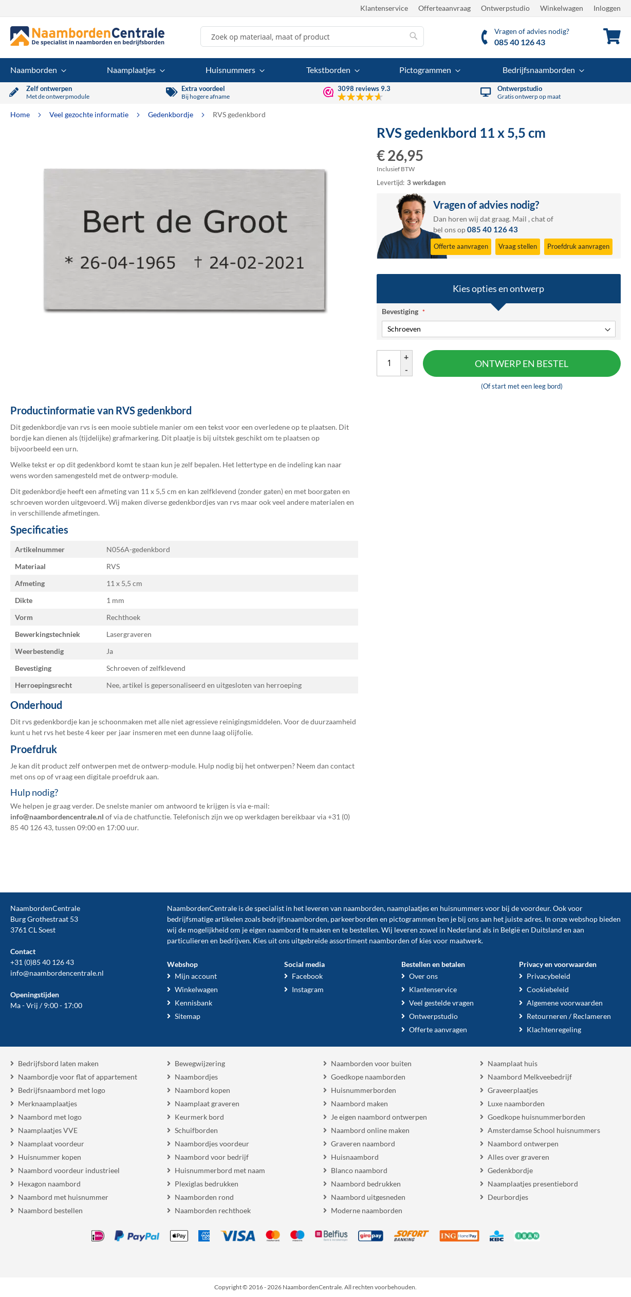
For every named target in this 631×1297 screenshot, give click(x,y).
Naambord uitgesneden (368, 1197)
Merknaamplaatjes (47, 1103)
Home (20, 114)
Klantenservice (384, 8)
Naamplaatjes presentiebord (533, 1183)
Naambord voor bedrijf (212, 1157)
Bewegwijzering (200, 1063)
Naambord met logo (50, 1116)
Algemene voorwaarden (565, 1002)
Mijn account (196, 976)
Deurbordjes (508, 1197)
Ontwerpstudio (505, 8)
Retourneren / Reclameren (569, 1016)
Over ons (423, 976)
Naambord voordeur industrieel (69, 1170)
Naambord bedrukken (366, 1183)
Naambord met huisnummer (63, 1197)
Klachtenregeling (554, 1029)
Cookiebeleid (548, 989)
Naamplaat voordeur (51, 1143)
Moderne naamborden (366, 1210)
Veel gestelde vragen (441, 1002)
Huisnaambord (355, 1157)
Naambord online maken (370, 1130)
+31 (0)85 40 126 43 (42, 962)
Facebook (307, 976)
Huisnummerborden (363, 1090)
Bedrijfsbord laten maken (58, 1063)
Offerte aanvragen (438, 1029)
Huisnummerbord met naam (220, 1170)
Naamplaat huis (512, 1063)
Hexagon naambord (49, 1183)
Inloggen (607, 8)
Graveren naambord (363, 1143)
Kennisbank (193, 1002)
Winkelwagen (561, 8)
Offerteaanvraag (444, 8)
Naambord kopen (202, 1090)
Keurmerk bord (199, 1116)
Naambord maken (359, 1103)
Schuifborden (196, 1130)
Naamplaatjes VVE (48, 1130)
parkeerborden (354, 919)
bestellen (363, 929)
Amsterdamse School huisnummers (544, 1130)
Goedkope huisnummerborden (536, 1116)
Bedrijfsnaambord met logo (61, 1090)
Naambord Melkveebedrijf (530, 1076)
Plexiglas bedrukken (206, 1183)
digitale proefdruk (115, 776)
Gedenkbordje (171, 114)
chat (538, 218)
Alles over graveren (518, 1157)
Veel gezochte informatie (89, 114)
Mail (519, 218)
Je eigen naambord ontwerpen (379, 1116)
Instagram (308, 989)
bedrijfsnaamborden (294, 919)
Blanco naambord (359, 1170)
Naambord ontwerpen (523, 1143)
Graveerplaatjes (513, 1090)
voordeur (535, 908)
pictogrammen (412, 919)
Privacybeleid (548, 976)
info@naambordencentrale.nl (57, 973)
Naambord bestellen (50, 1210)
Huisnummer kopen (49, 1157)
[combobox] (312, 36)
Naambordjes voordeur (212, 1143)
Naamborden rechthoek (213, 1210)
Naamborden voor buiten (371, 1063)
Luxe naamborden (516, 1103)
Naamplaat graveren (207, 1103)
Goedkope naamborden (368, 1076)
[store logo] (87, 36)
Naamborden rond (204, 1197)
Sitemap (187, 1016)
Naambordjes (196, 1076)
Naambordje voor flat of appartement (77, 1076)
